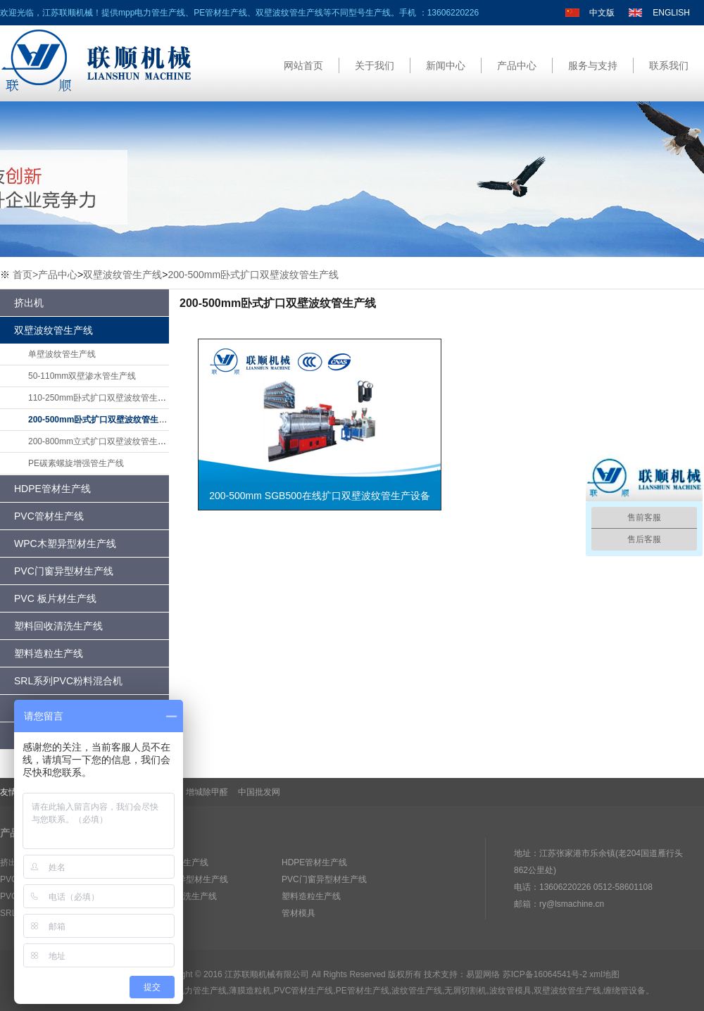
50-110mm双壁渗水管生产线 (82, 376)
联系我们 (669, 65)
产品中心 (516, 65)
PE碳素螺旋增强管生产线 (76, 463)
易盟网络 (483, 974)
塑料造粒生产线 (48, 653)
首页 (25, 274)
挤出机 (29, 302)
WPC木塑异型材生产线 (65, 543)
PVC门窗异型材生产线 (63, 571)
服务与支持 (592, 65)
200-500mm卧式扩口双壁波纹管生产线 (253, 274)
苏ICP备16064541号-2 (545, 974)
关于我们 (374, 65)
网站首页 (303, 65)
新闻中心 (445, 65)
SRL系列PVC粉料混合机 (68, 680)
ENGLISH (671, 13)
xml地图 (604, 974)
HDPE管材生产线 (52, 488)
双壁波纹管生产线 (122, 274)
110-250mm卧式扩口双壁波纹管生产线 (101, 398)
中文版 (602, 13)
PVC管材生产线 (49, 516)
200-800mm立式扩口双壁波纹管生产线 (101, 441)
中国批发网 (259, 792)
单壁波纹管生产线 (62, 354)
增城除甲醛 (207, 792)
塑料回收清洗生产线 (58, 626)
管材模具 (298, 913)
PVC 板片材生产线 (55, 598)
